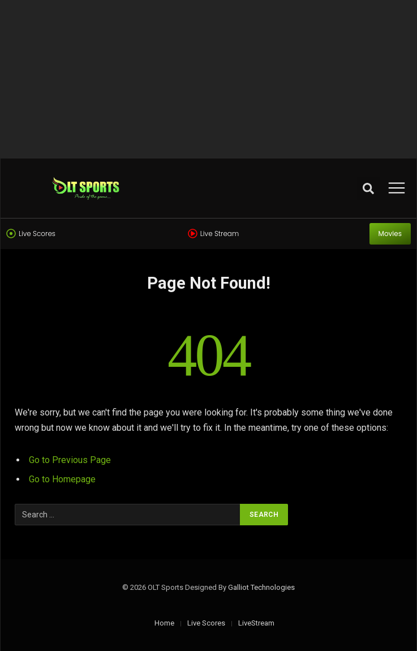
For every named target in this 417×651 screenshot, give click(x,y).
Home (164, 623)
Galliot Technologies (261, 587)
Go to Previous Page (70, 460)
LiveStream (256, 623)
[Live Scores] (11, 233)
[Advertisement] (208, 79)
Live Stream (219, 233)
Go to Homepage (62, 479)
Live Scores (37, 233)
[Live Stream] (192, 233)
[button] (368, 188)
